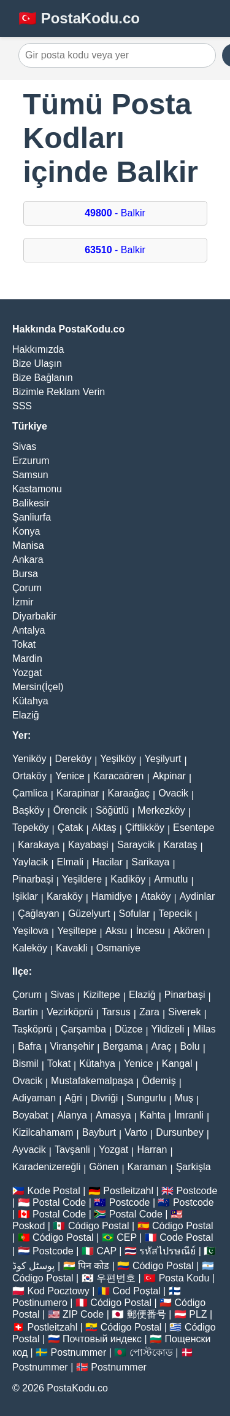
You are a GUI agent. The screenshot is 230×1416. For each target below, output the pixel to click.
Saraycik (136, 845)
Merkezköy (161, 810)
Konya (26, 531)
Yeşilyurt (163, 758)
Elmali (70, 862)
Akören (189, 931)
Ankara (28, 559)
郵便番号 (146, 1314)
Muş (184, 1098)
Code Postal (186, 1237)
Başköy (28, 810)
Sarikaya (150, 862)
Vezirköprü (70, 1012)
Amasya (113, 1115)
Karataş (180, 845)
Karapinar (77, 793)
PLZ (198, 1314)
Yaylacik (30, 862)
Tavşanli (72, 1149)
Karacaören (118, 776)
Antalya (28, 630)
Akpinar (169, 776)
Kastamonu (37, 489)
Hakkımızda (38, 349)
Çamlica (30, 793)
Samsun (30, 475)
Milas (204, 1029)
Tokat (24, 644)
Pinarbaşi (32, 879)
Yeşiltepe (76, 931)
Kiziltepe (101, 994)
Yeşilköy (118, 758)
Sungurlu (146, 1098)
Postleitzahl (128, 1191)
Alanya (72, 1115)
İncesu (150, 931)
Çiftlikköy (144, 827)
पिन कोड (93, 1266)
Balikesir (30, 503)
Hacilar (107, 862)
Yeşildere (82, 879)
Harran (152, 1149)
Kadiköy (127, 879)
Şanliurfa (31, 517)
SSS (22, 406)
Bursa (25, 573)
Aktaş (104, 827)
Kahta (153, 1115)
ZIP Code (83, 1314)
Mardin (27, 658)
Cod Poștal (136, 1291)
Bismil (25, 1063)
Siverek (184, 1012)
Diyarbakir (34, 616)
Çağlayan (38, 913)
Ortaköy (29, 776)
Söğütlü (112, 810)
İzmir (23, 602)
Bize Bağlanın (42, 377)
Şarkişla (193, 1167)
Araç (161, 1046)
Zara (149, 1012)
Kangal (177, 1063)
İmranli (189, 1115)
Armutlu (171, 879)
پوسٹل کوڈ (33, 1266)
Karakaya (38, 845)
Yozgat (27, 672)
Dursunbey (179, 1132)
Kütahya (30, 701)
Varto (136, 1132)
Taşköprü (32, 1029)
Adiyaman (34, 1098)
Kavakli (72, 948)
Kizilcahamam (43, 1132)
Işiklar (25, 896)
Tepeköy (30, 827)
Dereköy (73, 758)
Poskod (28, 1226)
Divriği (104, 1098)
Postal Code (59, 1202)
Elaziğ (25, 715)
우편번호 (116, 1278)
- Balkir (115, 213)
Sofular (134, 913)
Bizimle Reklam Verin (58, 392)
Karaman (147, 1167)
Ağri (73, 1098)
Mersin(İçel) (38, 687)
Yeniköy (29, 758)
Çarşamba (83, 1029)
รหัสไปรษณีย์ (167, 1251)
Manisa (28, 545)
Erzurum (30, 460)
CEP (127, 1237)
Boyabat (30, 1115)
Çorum (27, 588)
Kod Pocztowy (58, 1291)
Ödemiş (159, 1081)
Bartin (25, 1012)
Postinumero (39, 1302)
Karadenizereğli (46, 1167)
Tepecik (174, 913)
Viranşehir (72, 1046)
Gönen (103, 1167)
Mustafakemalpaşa (92, 1081)
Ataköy (156, 896)
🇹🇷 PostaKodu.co (79, 18)
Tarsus (116, 1012)
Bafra (29, 1046)
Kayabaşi (88, 845)
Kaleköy (29, 948)
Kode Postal (53, 1191)
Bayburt (99, 1132)
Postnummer (79, 1352)
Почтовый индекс (102, 1339)
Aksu (116, 931)
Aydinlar (197, 896)
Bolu (190, 1046)
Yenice (69, 776)
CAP (106, 1251)
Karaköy (65, 896)
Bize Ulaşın (37, 363)
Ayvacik (29, 1149)
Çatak (70, 827)
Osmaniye (118, 948)
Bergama (122, 1046)
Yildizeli (168, 1029)
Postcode (197, 1191)
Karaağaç (128, 793)
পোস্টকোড (151, 1352)
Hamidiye (111, 896)
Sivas (24, 446)
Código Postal (98, 1226)
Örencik (70, 810)
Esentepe (194, 827)
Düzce (128, 1029)
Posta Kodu (184, 1278)
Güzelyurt (89, 913)
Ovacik (173, 793)
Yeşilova (30, 931)
